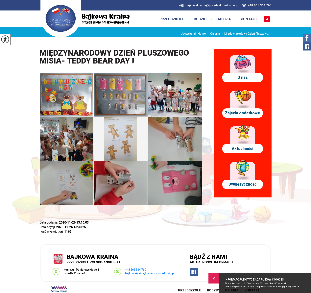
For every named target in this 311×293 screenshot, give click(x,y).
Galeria (223, 19)
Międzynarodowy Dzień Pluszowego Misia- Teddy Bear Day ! (114, 57)
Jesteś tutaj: (189, 33)
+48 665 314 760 (257, 5)
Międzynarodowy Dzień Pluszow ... (245, 33)
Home (202, 33)
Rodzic (200, 19)
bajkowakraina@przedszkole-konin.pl (208, 5)
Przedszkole (171, 19)
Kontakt (249, 19)
